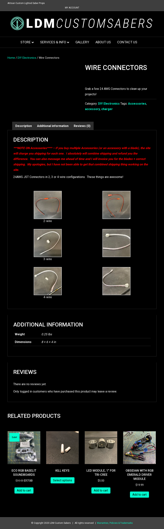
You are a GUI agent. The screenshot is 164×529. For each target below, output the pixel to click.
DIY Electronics (27, 57)
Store (25, 42)
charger (107, 109)
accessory (92, 109)
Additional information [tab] (53, 126)
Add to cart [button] (24, 490)
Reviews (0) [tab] (82, 126)
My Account (72, 7)
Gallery (82, 42)
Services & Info (53, 42)
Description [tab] (23, 126)
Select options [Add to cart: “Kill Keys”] (62, 480)
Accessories (137, 103)
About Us (103, 42)
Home (11, 57)
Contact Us (127, 42)
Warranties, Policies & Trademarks (115, 523)
